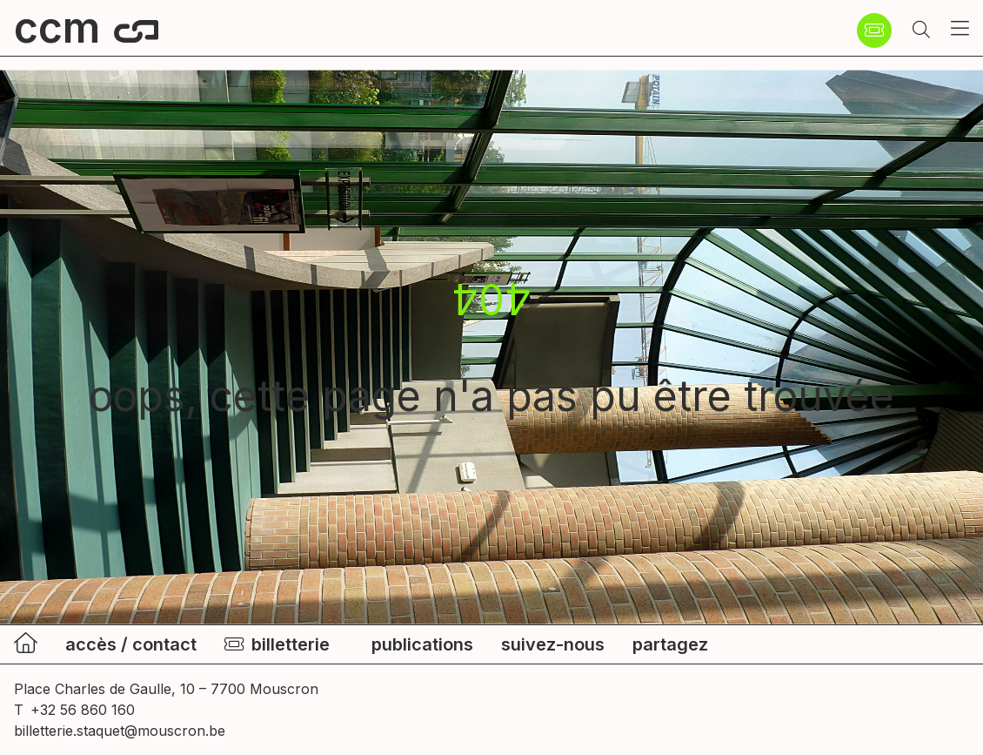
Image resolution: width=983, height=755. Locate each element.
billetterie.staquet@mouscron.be (119, 730)
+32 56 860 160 (82, 709)
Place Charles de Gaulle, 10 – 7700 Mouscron (166, 689)
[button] (921, 30)
